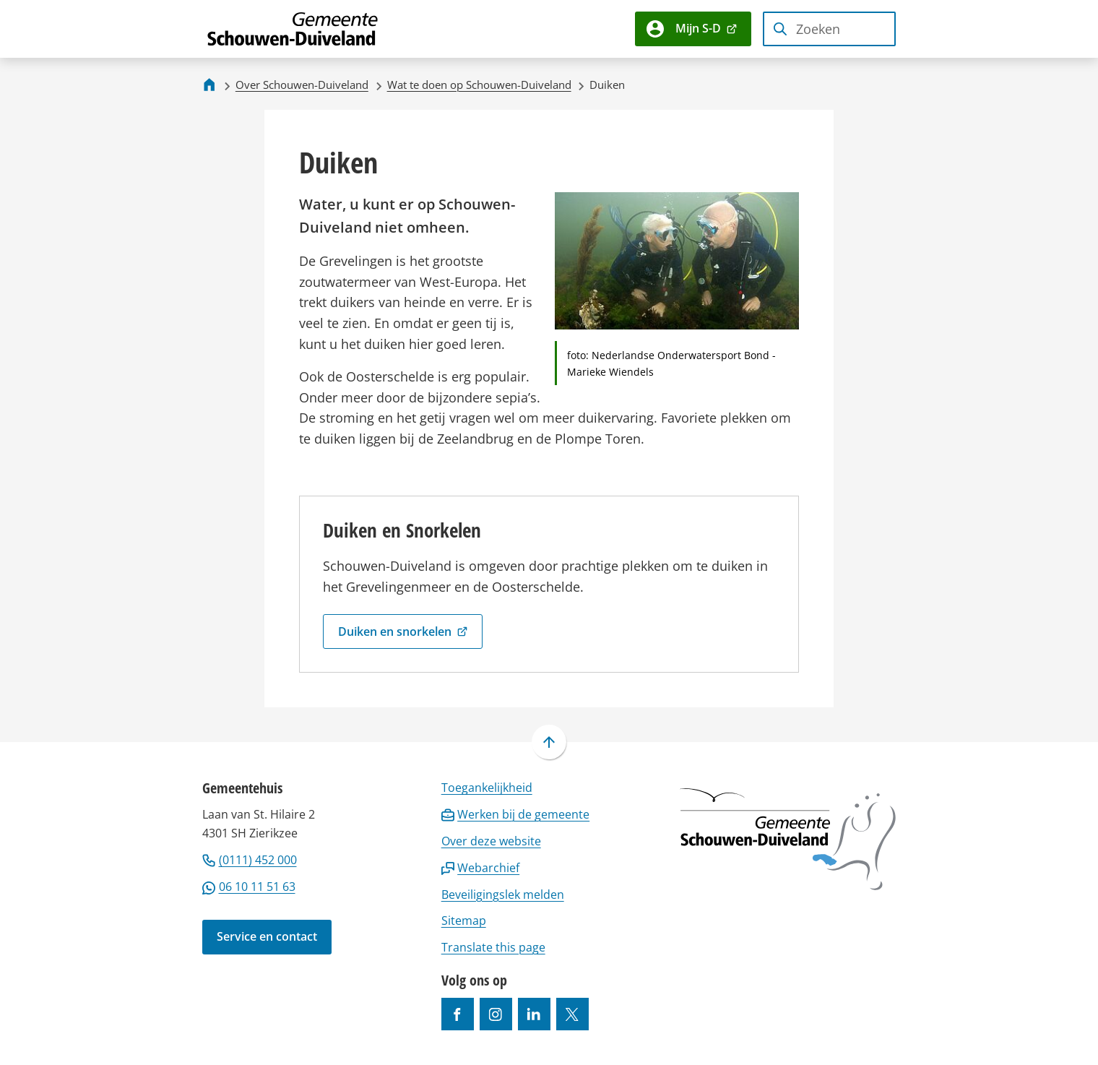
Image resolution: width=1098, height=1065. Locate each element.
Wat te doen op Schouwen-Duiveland (479, 84)
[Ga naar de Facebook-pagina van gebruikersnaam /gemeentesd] (457, 1014)
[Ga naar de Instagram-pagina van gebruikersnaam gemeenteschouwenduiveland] (496, 1014)
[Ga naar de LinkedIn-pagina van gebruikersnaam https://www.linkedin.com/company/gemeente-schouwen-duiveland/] (534, 1014)
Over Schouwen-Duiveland (301, 84)
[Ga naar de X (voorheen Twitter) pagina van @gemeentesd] (572, 1014)
